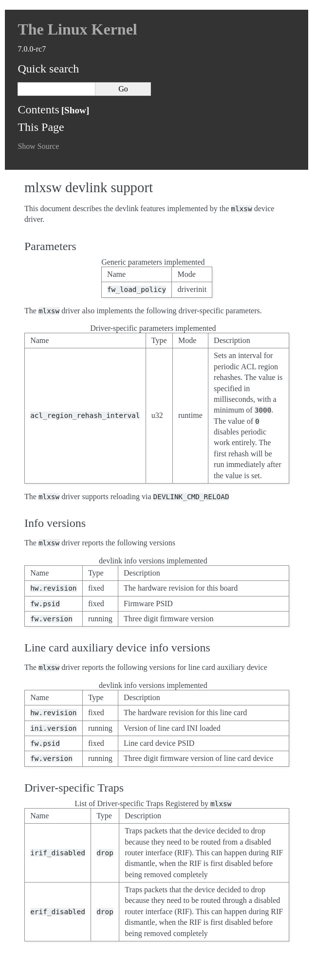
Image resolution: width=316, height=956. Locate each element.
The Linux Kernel (77, 29)
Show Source (38, 146)
